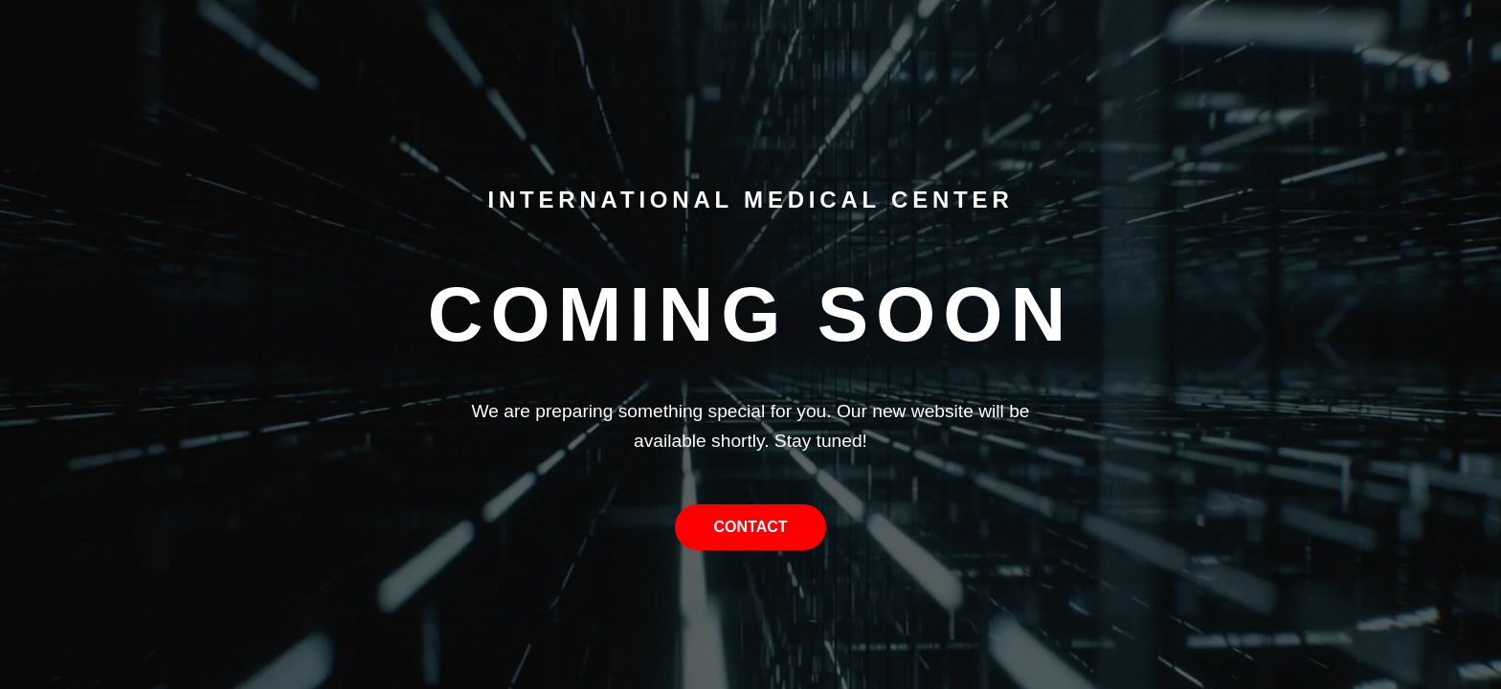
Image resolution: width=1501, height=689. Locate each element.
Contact (750, 527)
